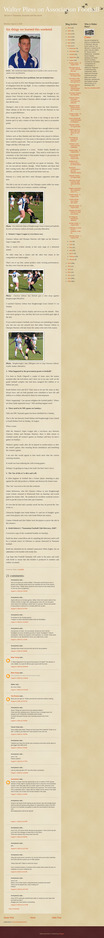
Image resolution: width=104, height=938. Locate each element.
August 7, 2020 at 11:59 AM (19, 773)
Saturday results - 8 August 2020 (75, 206)
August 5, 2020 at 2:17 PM (19, 761)
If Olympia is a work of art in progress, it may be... (75, 230)
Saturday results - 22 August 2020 (74, 125)
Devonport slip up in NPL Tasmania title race (75, 69)
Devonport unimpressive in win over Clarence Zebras (75, 170)
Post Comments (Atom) (19, 922)
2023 (69, 37)
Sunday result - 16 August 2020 (74, 151)
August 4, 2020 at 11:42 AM (19, 690)
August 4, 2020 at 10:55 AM (19, 666)
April (70, 250)
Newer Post (9, 918)
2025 (69, 31)
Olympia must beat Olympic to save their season (75, 212)
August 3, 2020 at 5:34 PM (19, 591)
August (71, 60)
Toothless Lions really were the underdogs (74, 145)
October (72, 54)
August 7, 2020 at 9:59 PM (19, 837)
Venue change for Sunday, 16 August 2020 (74, 156)
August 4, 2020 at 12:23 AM (19, 622)
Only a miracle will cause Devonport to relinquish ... (75, 120)
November (72, 51)
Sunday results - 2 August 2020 (74, 224)
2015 (69, 269)
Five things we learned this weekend (73, 139)
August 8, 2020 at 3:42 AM (19, 872)
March (71, 253)
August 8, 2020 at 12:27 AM (19, 848)
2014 (69, 272)
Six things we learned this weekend (29, 29)
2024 (69, 34)
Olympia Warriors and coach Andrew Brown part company (74, 87)
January (72, 259)
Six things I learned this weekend (75, 93)
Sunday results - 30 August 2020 (75, 63)
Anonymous (15, 779)
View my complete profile (92, 88)
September (73, 57)
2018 (69, 266)
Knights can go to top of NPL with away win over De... (74, 132)
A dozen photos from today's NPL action (74, 201)
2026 (69, 28)
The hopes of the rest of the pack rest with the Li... (75, 80)
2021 (69, 43)
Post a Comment (14, 909)
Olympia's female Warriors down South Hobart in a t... (74, 108)
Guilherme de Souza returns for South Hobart (75, 162)
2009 (69, 281)
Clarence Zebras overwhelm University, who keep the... (74, 100)
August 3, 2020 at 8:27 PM (19, 608)
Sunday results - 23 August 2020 (75, 114)
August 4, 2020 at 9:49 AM (19, 651)
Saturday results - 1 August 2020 (75, 236)
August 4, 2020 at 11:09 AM (19, 678)
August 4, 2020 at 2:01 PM (19, 701)
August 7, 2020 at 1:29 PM (19, 794)
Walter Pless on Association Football (51, 9)
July (70, 241)
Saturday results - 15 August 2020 (74, 176)
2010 (69, 278)
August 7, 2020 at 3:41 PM (19, 821)
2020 (69, 46)
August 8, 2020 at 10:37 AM (19, 889)
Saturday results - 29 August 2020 (74, 74)
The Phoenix (15, 696)
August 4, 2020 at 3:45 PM (19, 721)
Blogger (61, 934)
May (70, 247)
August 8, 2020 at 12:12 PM (19, 905)
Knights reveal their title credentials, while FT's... (75, 190)
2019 (69, 263)
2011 (69, 275)
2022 (69, 40)
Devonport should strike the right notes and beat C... (74, 183)
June (71, 244)
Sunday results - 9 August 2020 (74, 195)
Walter (89, 37)
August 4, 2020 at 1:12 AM (19, 639)
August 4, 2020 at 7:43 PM (19, 734)
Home (33, 918)
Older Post (56, 918)
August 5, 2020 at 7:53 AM (19, 748)
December (72, 48)
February (72, 256)
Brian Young (15, 657)
